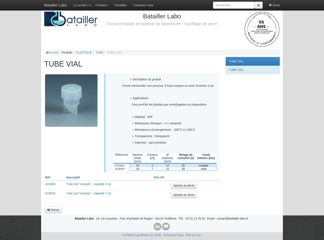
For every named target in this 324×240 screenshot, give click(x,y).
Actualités (120, 5)
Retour (53, 209)
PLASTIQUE (84, 52)
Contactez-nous (143, 5)
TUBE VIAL (236, 61)
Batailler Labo (55, 5)
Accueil (52, 52)
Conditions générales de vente (141, 235)
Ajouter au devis (184, 185)
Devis (274, 5)
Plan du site (193, 235)
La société (79, 5)
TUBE (99, 52)
